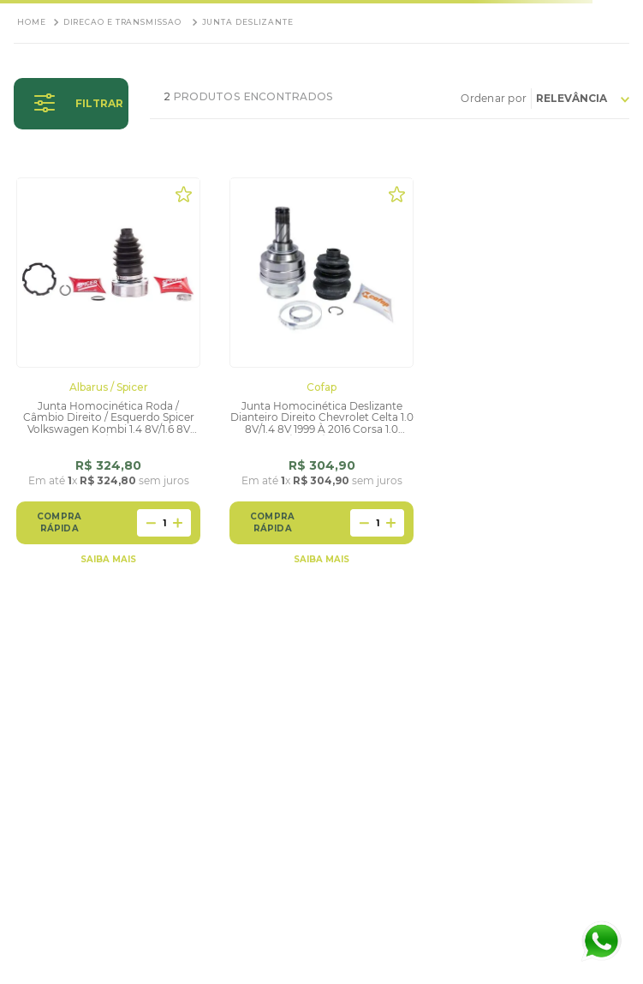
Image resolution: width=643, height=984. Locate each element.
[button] (71, 103)
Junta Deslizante (248, 22)
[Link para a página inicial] (32, 22)
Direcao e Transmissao (122, 22)
